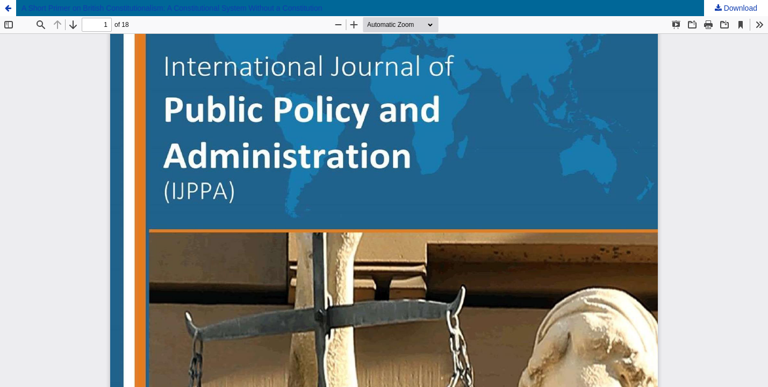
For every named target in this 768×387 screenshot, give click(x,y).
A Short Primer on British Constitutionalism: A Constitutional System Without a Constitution (171, 8)
